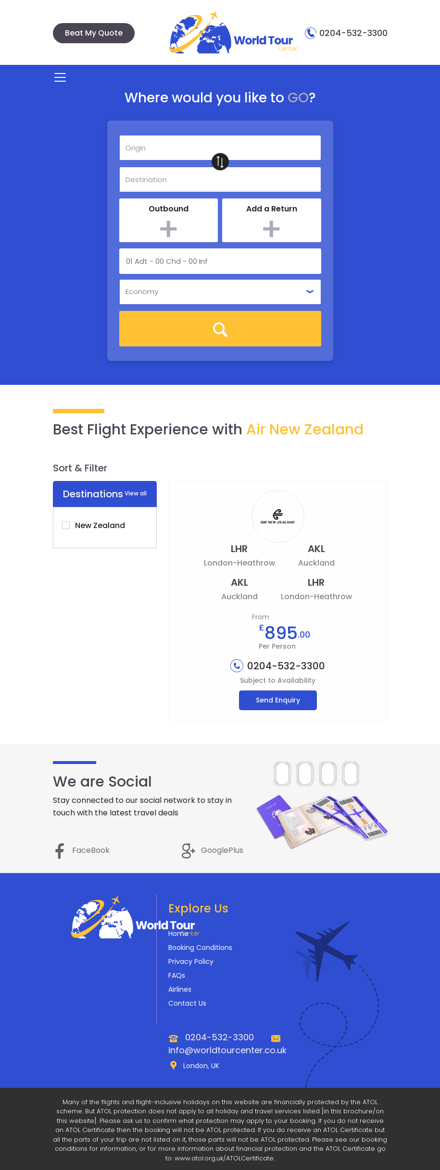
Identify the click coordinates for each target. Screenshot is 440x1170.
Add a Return (271, 209)
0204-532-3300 (346, 33)
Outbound (169, 209)
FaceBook (81, 850)
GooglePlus (212, 850)
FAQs (176, 975)
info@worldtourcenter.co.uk (227, 1050)
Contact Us (187, 1003)
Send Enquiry (278, 700)
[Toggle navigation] (60, 77)
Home (178, 933)
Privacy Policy (191, 961)
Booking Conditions (200, 947)
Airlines (179, 989)
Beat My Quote (94, 32)
